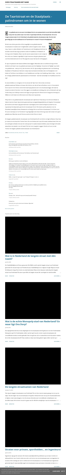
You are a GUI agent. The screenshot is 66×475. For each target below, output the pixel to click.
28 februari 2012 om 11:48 (14, 147)
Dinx (10, 158)
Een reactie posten (9, 208)
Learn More (56, 471)
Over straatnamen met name (17, 2)
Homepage (7, 7)
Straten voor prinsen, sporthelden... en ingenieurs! (33, 449)
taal (23, 132)
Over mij (15, 7)
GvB (10, 182)
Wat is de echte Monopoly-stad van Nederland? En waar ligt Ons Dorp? (32, 323)
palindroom (11, 132)
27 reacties (11, 341)
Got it (63, 471)
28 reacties (11, 404)
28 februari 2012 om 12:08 (15, 155)
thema (26, 132)
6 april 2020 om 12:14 (13, 205)
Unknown (11, 174)
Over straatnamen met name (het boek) (28, 7)
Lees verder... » (57, 275)
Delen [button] (58, 132)
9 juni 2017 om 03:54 (13, 179)
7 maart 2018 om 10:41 (14, 189)
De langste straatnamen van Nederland (27, 386)
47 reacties (11, 275)
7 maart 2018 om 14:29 (14, 197)
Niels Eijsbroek (12, 151)
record (16, 132)
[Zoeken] (54, 2)
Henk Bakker (12, 141)
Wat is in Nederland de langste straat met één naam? (30, 257)
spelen (20, 132)
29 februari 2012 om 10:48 (15, 171)
